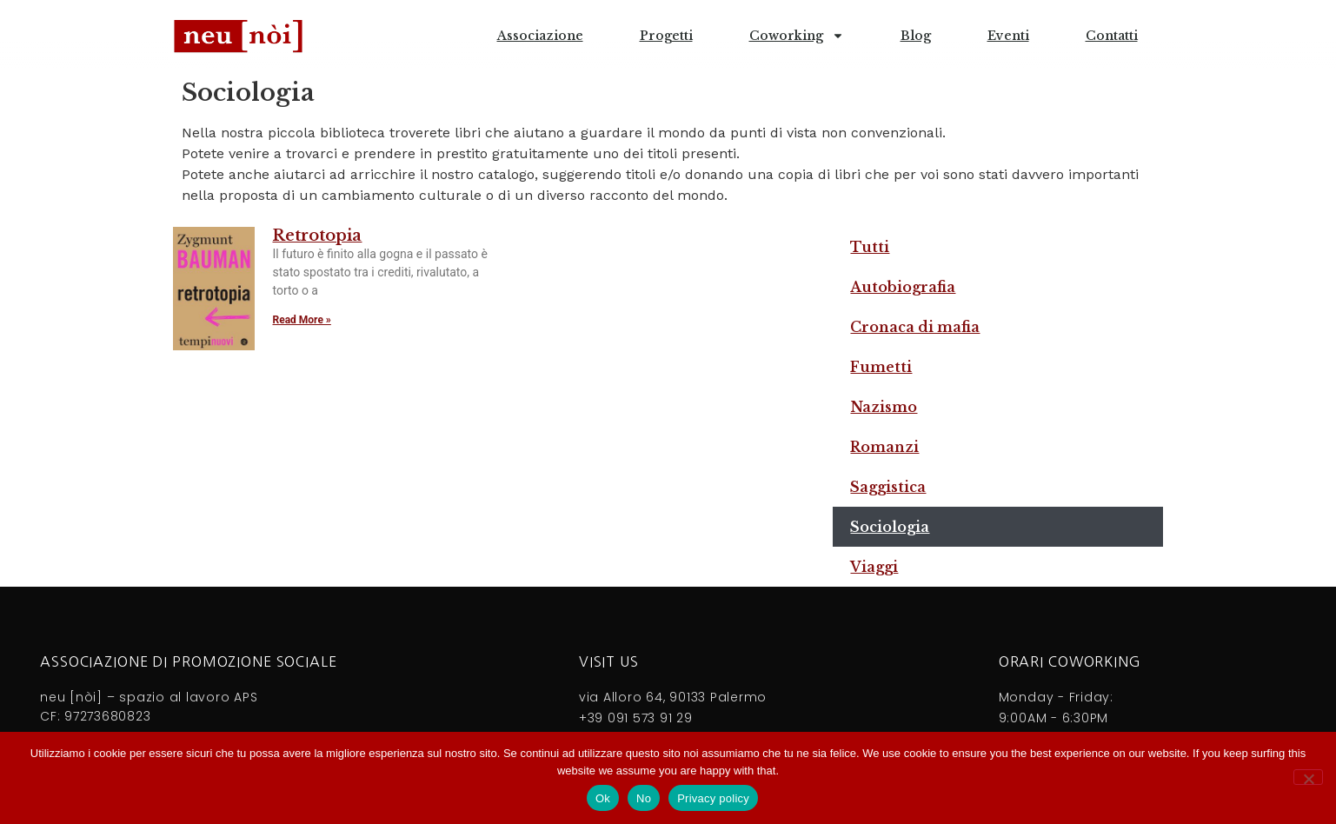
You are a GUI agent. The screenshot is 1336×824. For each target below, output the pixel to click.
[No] (1308, 777)
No (643, 798)
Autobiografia (902, 287)
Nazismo (883, 406)
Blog (916, 35)
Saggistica (888, 486)
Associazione (540, 35)
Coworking (796, 35)
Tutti (869, 247)
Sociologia (889, 526)
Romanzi (884, 446)
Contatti (1112, 35)
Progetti (666, 35)
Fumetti (881, 366)
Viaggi (874, 566)
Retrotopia (317, 235)
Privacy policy (713, 798)
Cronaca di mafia (915, 327)
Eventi (1008, 35)
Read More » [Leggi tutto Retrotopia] (301, 320)
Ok (602, 798)
